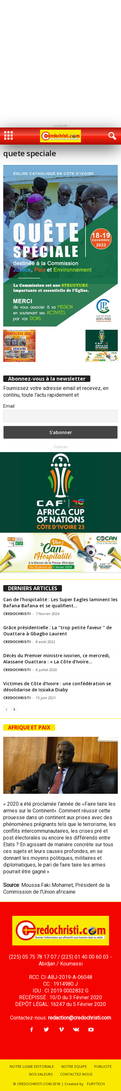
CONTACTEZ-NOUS (76, 1074)
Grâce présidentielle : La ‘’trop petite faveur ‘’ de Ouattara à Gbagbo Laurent (57, 630)
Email (9, 406)
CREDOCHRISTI (17, 613)
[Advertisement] (60, 60)
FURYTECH (96, 1083)
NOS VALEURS (41, 1074)
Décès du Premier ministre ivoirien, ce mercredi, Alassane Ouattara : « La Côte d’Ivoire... (56, 658)
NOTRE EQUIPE (74, 1066)
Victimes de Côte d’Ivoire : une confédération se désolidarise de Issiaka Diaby (57, 686)
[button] (111, 136)
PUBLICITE (103, 1066)
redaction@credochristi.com (79, 1018)
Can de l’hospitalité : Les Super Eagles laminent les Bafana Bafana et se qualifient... (60, 602)
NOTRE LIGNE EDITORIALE (32, 1066)
